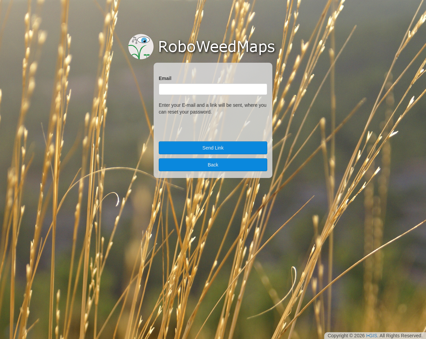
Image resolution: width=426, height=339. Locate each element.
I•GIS (371, 335)
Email (165, 78)
